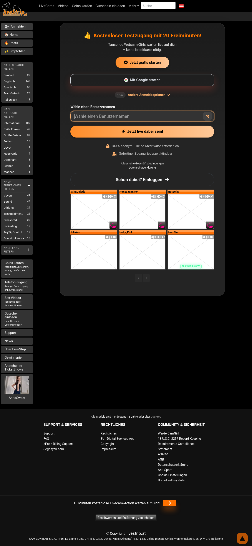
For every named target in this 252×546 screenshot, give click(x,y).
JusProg (156, 416)
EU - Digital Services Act (117, 439)
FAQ (46, 439)
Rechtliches (109, 433)
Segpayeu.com (53, 449)
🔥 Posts (11, 43)
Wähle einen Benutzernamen (92, 107)
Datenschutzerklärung (142, 167)
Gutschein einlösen (110, 6)
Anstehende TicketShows (14, 367)
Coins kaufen (82, 6)
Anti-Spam (165, 470)
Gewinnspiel (13, 357)
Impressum (108, 449)
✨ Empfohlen (15, 51)
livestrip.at (136, 533)
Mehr (132, 6)
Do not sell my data (171, 480)
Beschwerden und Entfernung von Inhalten (126, 518)
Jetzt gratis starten (142, 62)
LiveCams (46, 6)
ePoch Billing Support (58, 444)
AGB (161, 459)
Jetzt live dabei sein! (142, 131)
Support (10, 333)
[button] (181, 6)
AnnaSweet (17, 398)
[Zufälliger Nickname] (207, 116)
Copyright (107, 444)
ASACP (163, 454)
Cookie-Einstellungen (172, 475)
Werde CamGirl (168, 433)
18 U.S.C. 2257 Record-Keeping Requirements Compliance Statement (179, 444)
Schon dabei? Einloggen (142, 179)
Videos (63, 6)
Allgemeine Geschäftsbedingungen (142, 163)
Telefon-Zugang (16, 285)
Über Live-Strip (15, 349)
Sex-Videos (13, 301)
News (9, 341)
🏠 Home (11, 35)
